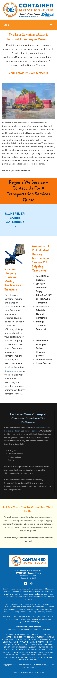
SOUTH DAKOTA (12, 654)
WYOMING (34, 660)
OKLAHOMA (49, 650)
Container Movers (9, 589)
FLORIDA (40, 637)
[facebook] (31, 583)
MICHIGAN (49, 642)
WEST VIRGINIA (46, 657)
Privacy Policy (41, 665)
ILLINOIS (19, 639)
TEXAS (32, 654)
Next (51, 101)
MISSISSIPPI (19, 644)
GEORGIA (49, 637)
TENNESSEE (24, 654)
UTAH (39, 654)
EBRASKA (48, 644)
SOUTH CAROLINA (46, 652)
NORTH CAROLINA (15, 650)
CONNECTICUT (20, 637)
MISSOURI (29, 644)
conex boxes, (23, 596)
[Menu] (28, 25)
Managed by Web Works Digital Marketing (28, 672)
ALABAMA (9, 634)
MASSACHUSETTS (37, 642)
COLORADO (8, 637)
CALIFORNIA (45, 634)
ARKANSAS (35, 634)
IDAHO (11, 639)
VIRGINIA (7, 657)
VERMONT (47, 654)
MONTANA (38, 644)
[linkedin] (25, 583)
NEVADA (7, 647)
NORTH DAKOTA (30, 650)
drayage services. (27, 430)
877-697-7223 (21, 573)
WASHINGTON (17, 657)
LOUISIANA (7, 642)
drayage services (13, 370)
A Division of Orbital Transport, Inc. (28, 570)
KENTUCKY (49, 639)
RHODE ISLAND (31, 652)
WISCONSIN (23, 660)
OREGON (6, 652)
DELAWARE (31, 637)
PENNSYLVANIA (18, 652)
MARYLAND (24, 642)
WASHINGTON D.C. (32, 657)
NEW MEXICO (43, 647)
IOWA (34, 639)
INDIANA (27, 639)
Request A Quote (34, 573)
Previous (5, 101)
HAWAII (5, 639)
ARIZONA (25, 634)
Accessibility (31, 667)
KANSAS (40, 639)
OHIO (41, 650)
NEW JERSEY (31, 647)
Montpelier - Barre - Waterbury (15, 217)
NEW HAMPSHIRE (18, 647)
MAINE (15, 642)
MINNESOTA (8, 644)
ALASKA (18, 634)
